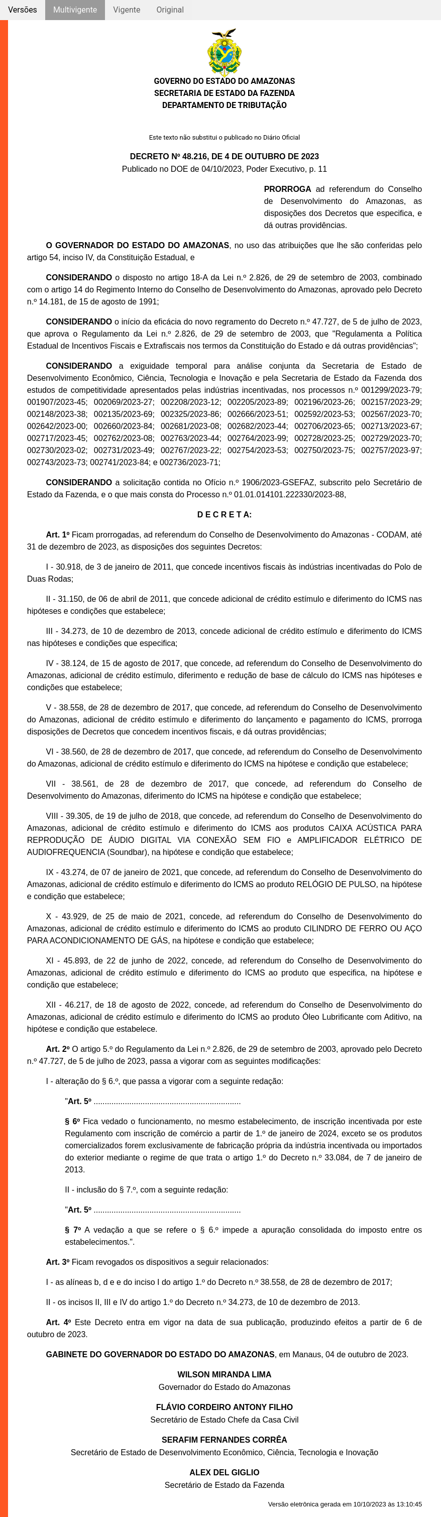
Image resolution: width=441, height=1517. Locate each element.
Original (170, 10)
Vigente (126, 10)
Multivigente (75, 10)
